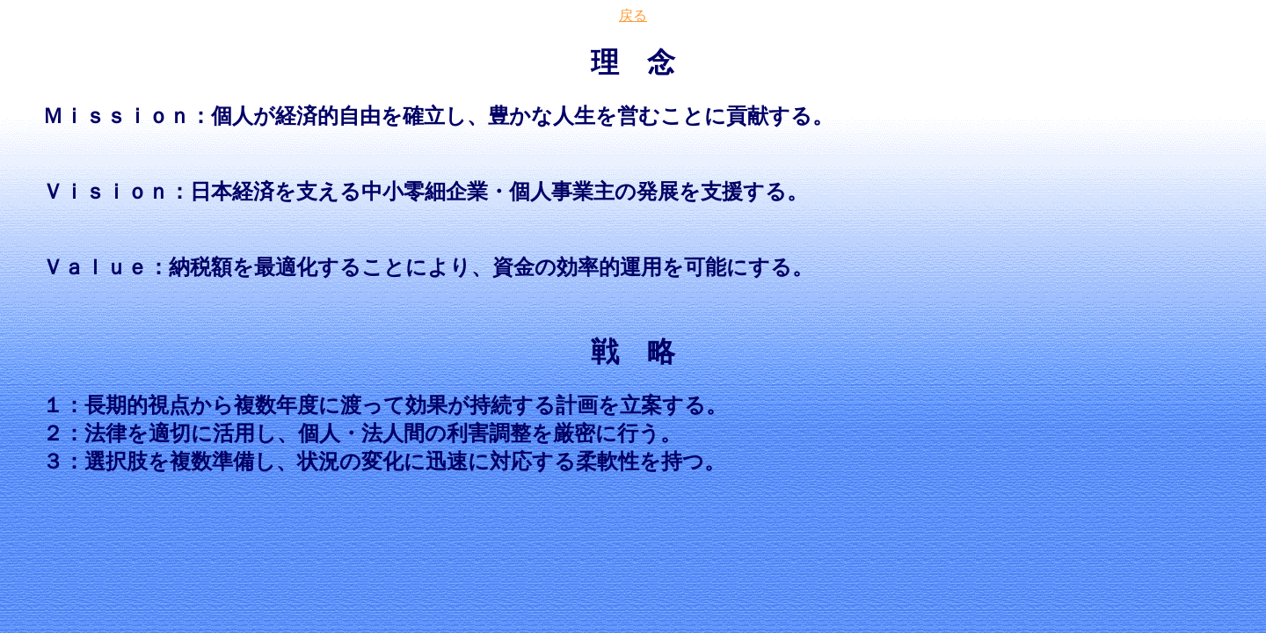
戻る (633, 15)
